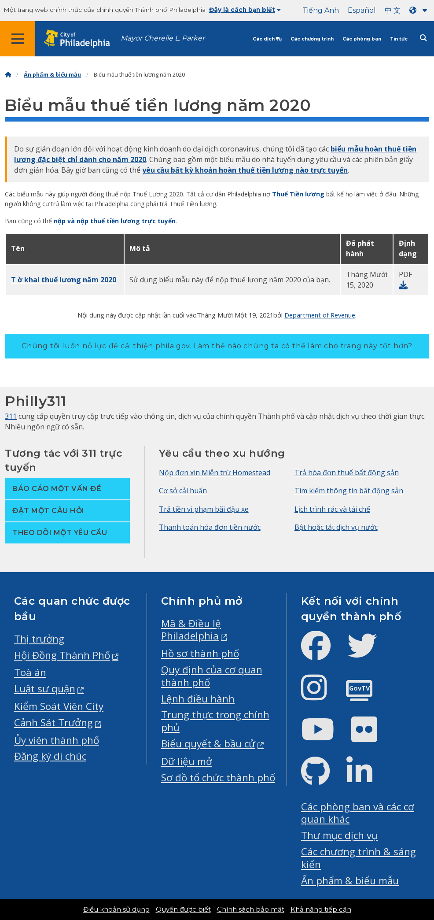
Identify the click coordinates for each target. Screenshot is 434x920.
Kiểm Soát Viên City (58, 706)
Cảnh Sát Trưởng (53, 722)
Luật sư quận (44, 688)
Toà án (30, 672)
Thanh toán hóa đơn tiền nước (210, 527)
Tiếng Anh (320, 10)
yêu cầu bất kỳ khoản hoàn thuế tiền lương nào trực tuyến (245, 170)
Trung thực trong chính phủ (215, 721)
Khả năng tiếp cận (321, 909)
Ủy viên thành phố (56, 740)
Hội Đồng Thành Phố (62, 655)
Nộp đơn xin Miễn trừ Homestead (214, 472)
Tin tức (399, 39)
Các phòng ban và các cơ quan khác (357, 813)
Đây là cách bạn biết (245, 9)
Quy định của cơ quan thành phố (211, 676)
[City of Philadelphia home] (81, 39)
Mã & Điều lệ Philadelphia (191, 630)
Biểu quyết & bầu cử (208, 743)
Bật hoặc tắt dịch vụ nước (336, 527)
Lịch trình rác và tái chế (332, 509)
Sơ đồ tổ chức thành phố (218, 777)
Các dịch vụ (267, 39)
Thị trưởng (39, 639)
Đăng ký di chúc (50, 756)
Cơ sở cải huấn (183, 490)
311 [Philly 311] (11, 416)
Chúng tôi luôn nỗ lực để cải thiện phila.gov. (217, 346)
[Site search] (423, 38)
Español (362, 10)
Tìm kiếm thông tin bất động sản (348, 490)
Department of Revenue (319, 314)
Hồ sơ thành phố (200, 653)
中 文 (393, 10)
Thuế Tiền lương (298, 194)
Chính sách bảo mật (250, 909)
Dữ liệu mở (186, 761)
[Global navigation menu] (17, 38)
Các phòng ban (361, 39)
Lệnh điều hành (198, 699)
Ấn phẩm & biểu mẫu (52, 74)
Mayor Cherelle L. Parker (163, 38)
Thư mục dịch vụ (339, 835)
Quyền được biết (183, 909)
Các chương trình (312, 39)
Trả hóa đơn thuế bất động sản (346, 472)
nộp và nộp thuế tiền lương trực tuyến (115, 221)
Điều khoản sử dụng (116, 909)
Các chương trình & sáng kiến (358, 858)
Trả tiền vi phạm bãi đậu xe (204, 509)
